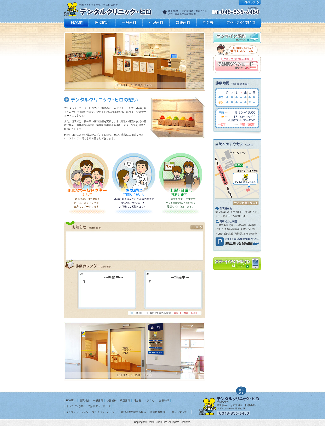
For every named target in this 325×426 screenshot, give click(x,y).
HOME (70, 400)
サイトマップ (179, 412)
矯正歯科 (183, 23)
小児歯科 (156, 23)
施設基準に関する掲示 (133, 412)
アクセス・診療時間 (240, 23)
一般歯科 (129, 23)
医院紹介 (102, 23)
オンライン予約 (75, 406)
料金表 (208, 23)
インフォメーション (77, 412)
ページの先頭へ (241, 390)
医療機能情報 (157, 412)
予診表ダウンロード (99, 406)
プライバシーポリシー (104, 412)
